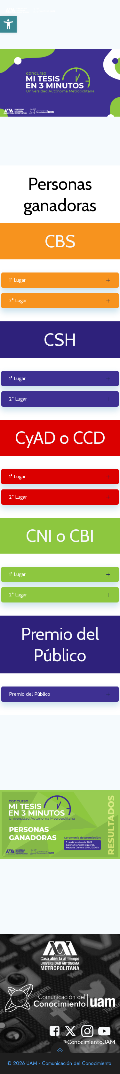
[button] (8, 24)
